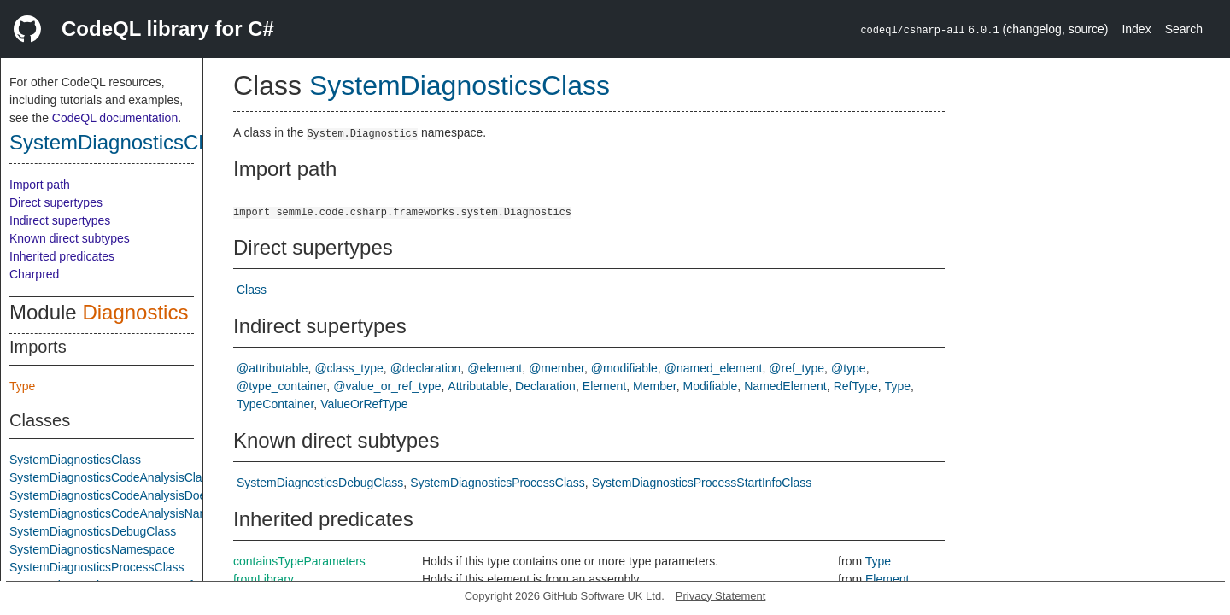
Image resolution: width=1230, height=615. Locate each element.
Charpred (34, 274)
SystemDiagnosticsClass (122, 142)
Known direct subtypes (69, 238)
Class (251, 289)
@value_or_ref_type (387, 386)
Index (1136, 29)
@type (848, 368)
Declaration (545, 386)
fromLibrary (263, 579)
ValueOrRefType (363, 404)
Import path (39, 184)
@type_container (281, 386)
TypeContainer (275, 404)
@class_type (348, 368)
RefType (856, 386)
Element (604, 386)
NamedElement (785, 386)
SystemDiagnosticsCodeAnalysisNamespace (128, 513)
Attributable (478, 386)
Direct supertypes (55, 202)
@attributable (272, 368)
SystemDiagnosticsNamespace (92, 549)
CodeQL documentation (115, 118)
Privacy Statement (721, 595)
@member (556, 368)
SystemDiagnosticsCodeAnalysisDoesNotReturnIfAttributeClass (178, 495)
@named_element (714, 368)
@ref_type (796, 368)
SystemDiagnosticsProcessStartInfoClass (702, 482)
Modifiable (710, 386)
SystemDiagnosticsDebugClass (92, 531)
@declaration (425, 368)
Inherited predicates (61, 256)
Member (654, 386)
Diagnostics (135, 312)
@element (494, 368)
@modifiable (624, 368)
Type (22, 386)
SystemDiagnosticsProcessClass (96, 567)
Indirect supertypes (59, 220)
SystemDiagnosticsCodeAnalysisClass (111, 477)
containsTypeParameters (299, 561)
